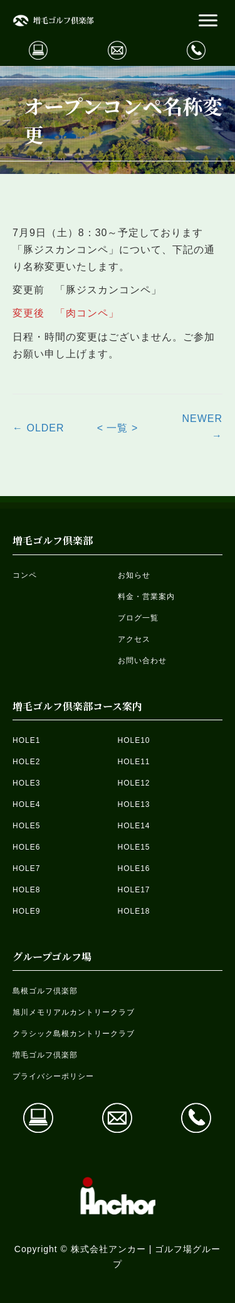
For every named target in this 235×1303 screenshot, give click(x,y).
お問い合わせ (142, 660)
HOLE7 (26, 868)
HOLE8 (26, 889)
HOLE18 (134, 911)
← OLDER (39, 428)
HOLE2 (26, 761)
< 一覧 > (117, 428)
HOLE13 (134, 804)
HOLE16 (134, 868)
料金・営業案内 (146, 596)
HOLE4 (26, 804)
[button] (208, 20)
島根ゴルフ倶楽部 (45, 991)
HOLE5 (26, 825)
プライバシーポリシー (53, 1076)
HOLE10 (134, 740)
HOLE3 (26, 783)
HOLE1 (26, 740)
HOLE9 (26, 911)
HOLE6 (26, 847)
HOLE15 (134, 847)
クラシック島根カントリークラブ (74, 1033)
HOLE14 (134, 825)
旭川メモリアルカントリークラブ (74, 1012)
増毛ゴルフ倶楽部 (45, 1055)
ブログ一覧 (138, 618)
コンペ (25, 575)
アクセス (134, 639)
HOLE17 (134, 889)
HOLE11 (134, 761)
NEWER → (202, 427)
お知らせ (134, 575)
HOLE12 (134, 783)
